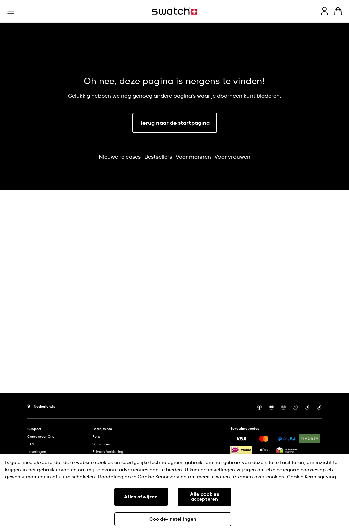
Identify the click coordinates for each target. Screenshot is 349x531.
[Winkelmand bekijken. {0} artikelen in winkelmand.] (338, 11)
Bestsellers (158, 157)
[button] (11, 11)
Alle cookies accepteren (204, 497)
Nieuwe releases (119, 157)
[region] (174, 492)
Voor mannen (193, 157)
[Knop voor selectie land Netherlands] (41, 406)
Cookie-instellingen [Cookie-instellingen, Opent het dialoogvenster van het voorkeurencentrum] (173, 519)
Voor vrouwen (232, 157)
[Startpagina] (174, 11)
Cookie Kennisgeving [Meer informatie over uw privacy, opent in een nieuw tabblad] (311, 477)
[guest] (324, 11)
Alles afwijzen (141, 496)
